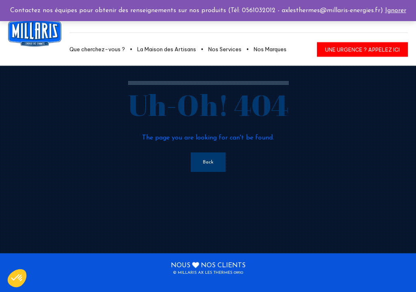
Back (208, 162)
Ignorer (395, 10)
